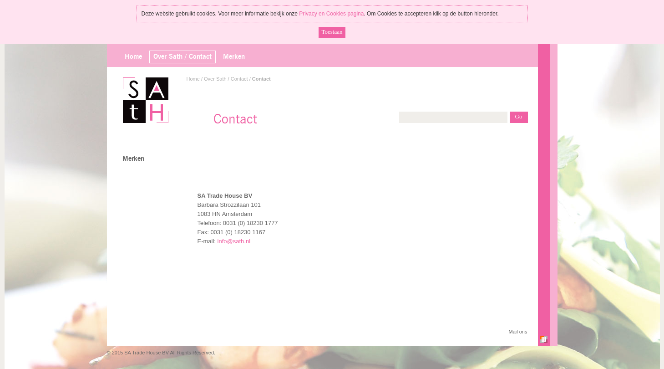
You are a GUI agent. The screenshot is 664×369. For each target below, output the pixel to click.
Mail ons (518, 331)
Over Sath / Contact (226, 79)
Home (133, 56)
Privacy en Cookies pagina (331, 13)
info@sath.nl (234, 241)
